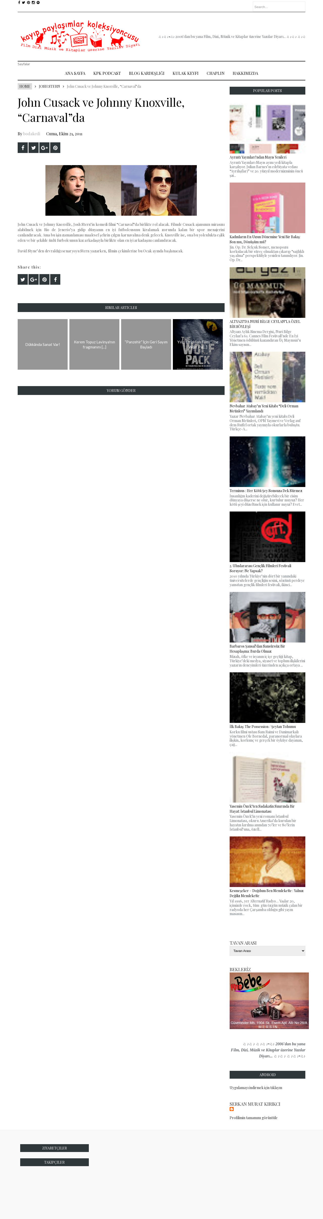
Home (24, 86)
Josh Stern (49, 86)
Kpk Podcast (107, 73)
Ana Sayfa (75, 73)
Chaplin (216, 73)
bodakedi (31, 133)
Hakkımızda (245, 73)
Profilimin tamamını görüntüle (254, 1117)
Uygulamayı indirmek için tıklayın (256, 1087)
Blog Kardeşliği (147, 73)
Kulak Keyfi (186, 73)
